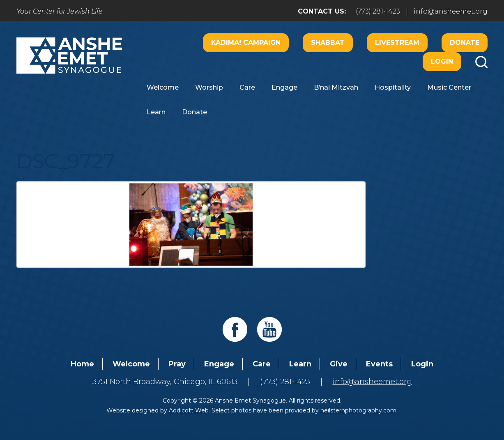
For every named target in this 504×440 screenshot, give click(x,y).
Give (339, 363)
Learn (156, 112)
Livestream (397, 42)
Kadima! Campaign (246, 42)
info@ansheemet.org (451, 11)
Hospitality (393, 87)
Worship (209, 87)
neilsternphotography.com (358, 410)
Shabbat (328, 42)
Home (82, 363)
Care (247, 87)
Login (442, 61)
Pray (177, 363)
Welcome (163, 87)
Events (379, 363)
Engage (284, 87)
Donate (464, 42)
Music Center (449, 87)
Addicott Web (189, 410)
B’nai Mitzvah (336, 87)
